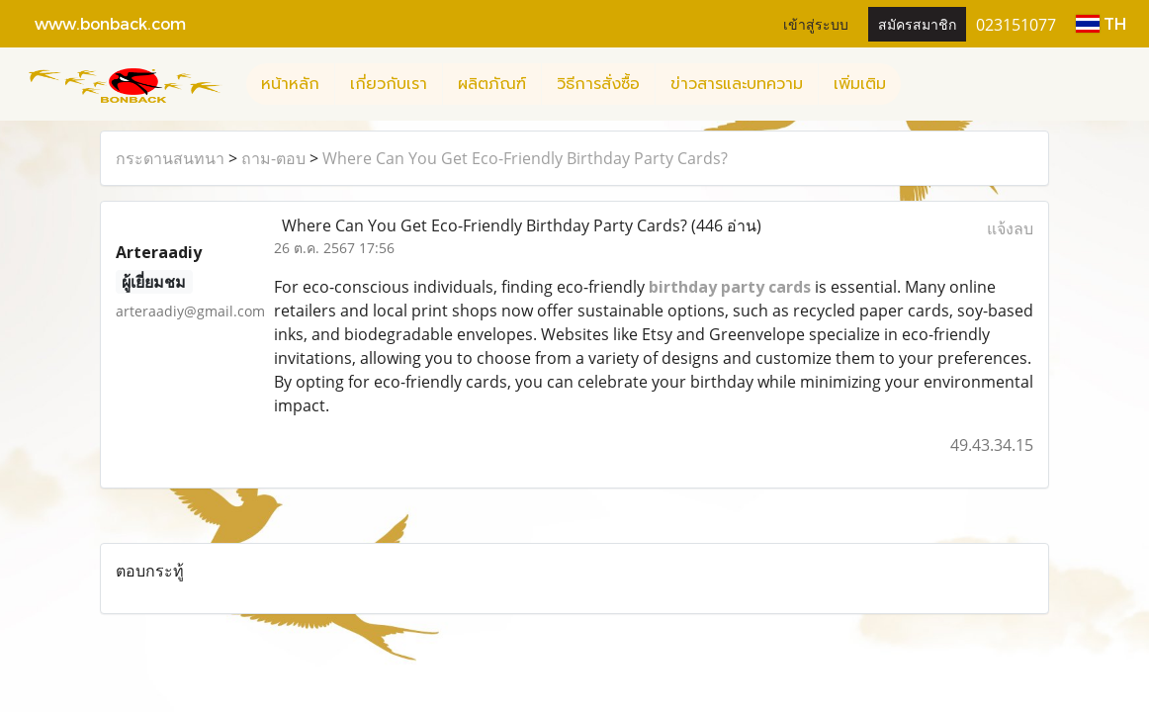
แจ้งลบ (1010, 228)
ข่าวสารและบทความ (736, 84)
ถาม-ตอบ (273, 158)
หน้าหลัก (290, 84)
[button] (919, 84)
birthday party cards (730, 287)
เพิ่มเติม (860, 84)
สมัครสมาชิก (917, 23)
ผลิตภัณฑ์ (492, 84)
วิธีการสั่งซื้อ (598, 84)
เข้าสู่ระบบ (815, 23)
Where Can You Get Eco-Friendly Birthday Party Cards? (525, 158)
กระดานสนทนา (170, 158)
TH (1101, 23)
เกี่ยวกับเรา (388, 84)
